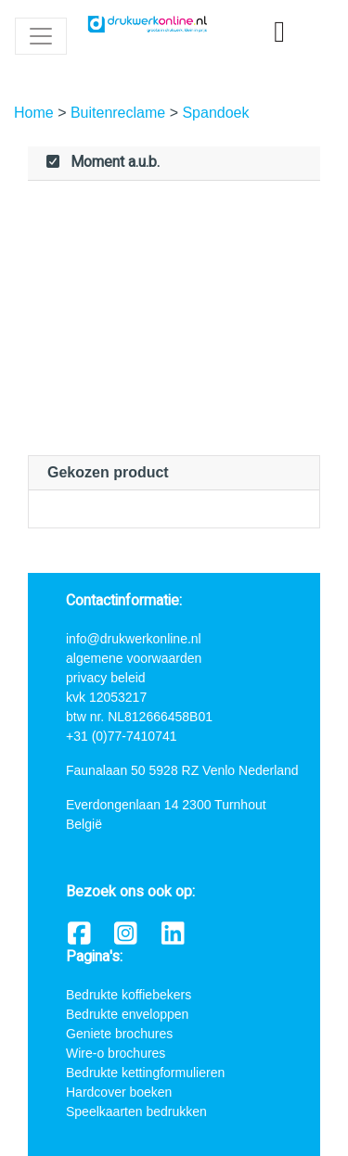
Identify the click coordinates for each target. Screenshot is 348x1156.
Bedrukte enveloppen (127, 1014)
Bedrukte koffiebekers (128, 994)
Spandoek (215, 113)
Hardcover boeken (119, 1092)
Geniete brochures (119, 1033)
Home (36, 113)
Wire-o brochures (115, 1053)
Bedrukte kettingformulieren (145, 1072)
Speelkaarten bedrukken (136, 1111)
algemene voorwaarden (133, 658)
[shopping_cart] (279, 32)
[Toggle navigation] (41, 36)
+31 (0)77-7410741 (121, 736)
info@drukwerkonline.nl (133, 638)
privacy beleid (106, 677)
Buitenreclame (120, 113)
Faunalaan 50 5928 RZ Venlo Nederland (182, 770)
